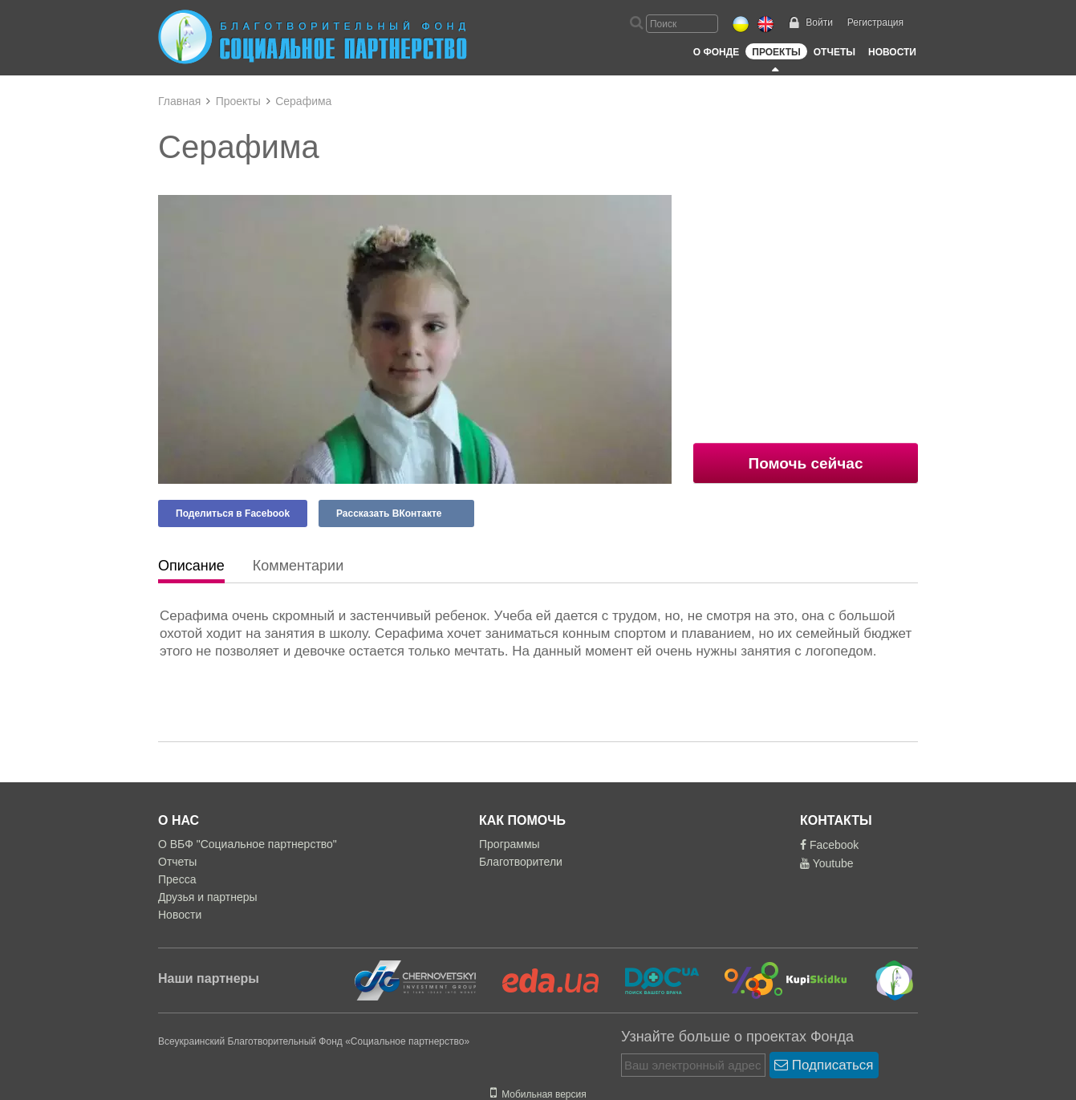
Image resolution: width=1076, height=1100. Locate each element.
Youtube (827, 863)
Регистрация (875, 22)
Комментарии (298, 566)
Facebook (829, 844)
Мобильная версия (538, 1094)
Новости (892, 52)
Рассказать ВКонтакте (388, 513)
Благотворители (520, 861)
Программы (509, 844)
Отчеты (834, 52)
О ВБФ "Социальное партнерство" (247, 844)
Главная (179, 101)
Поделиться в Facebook (233, 513)
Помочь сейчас (806, 463)
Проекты (776, 52)
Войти (819, 22)
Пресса (177, 879)
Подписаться (824, 1065)
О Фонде (716, 52)
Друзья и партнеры (208, 897)
